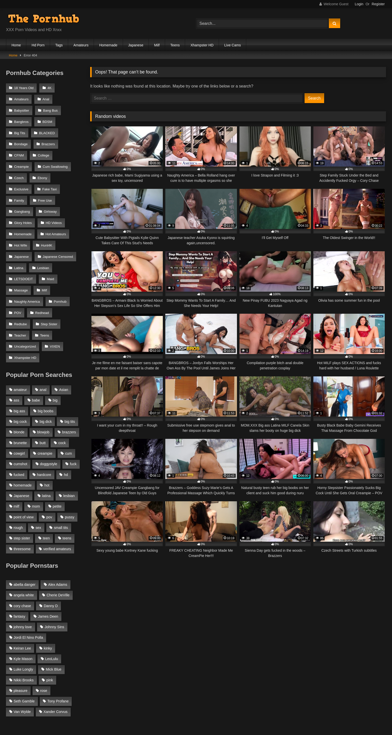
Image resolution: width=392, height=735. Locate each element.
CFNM (19, 149)
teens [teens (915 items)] (67, 493)
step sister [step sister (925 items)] (22, 493)
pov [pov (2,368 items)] (49, 471)
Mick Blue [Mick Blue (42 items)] (53, 624)
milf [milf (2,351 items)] (16, 461)
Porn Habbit (159, 707)
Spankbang (189, 707)
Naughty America (27, 272)
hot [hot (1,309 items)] (46, 439)
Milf (157, 45)
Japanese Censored (29, 241)
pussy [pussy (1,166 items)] (69, 471)
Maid (17, 261)
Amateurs (80, 45)
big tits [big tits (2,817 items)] (70, 376)
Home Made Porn (123, 707)
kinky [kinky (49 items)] (48, 602)
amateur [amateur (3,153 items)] (20, 344)
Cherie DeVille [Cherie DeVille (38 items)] (58, 549)
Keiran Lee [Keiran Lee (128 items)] (22, 602)
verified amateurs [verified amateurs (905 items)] (57, 503)
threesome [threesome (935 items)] (22, 503)
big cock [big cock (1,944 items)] (20, 376)
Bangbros (21, 118)
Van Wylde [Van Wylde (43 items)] (22, 666)
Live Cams (232, 45)
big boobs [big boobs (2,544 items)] (45, 365)
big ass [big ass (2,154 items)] (19, 365)
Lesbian (20, 251)
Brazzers (47, 139)
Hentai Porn (250, 707)
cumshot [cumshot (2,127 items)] (20, 418)
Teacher (50, 292)
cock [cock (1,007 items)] (62, 397)
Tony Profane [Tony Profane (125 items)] (58, 655)
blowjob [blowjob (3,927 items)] (43, 386)
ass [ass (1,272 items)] (16, 355)
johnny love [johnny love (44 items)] (23, 581)
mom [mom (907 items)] (36, 461)
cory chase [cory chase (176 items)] (22, 560)
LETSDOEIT (48, 251)
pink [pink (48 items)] (49, 634)
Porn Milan (89, 707)
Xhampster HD (201, 45)
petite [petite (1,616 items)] (57, 461)
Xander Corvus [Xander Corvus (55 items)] (55, 666)
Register (378, 4)
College (43, 149)
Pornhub (59, 272)
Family (47, 180)
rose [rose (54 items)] (43, 645)
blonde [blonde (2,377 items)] (19, 386)
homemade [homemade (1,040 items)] (23, 439)
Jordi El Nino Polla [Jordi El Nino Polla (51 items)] (28, 592)
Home (16, 45)
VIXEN (19, 312)
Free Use (21, 190)
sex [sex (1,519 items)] (38, 482)
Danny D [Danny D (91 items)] (51, 560)
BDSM (47, 118)
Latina (62, 241)
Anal (45, 98)
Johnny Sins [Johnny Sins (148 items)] (54, 581)
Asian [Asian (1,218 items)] (63, 344)
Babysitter (21, 108)
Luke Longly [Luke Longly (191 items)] (23, 624)
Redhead (41, 282)
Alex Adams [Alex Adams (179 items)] (57, 539)
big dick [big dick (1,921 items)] (46, 376)
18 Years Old (24, 88)
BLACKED (46, 128)
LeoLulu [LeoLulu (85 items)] (51, 613)
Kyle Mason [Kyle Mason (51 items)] (23, 613)
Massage (41, 261)
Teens (175, 45)
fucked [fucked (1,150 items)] (19, 429)
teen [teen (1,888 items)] (46, 493)
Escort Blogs (219, 707)
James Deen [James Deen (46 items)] (48, 570)
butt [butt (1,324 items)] (43, 397)
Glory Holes (49, 200)
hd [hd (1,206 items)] (66, 429)
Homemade (108, 45)
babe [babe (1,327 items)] (36, 355)
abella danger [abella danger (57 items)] (24, 539)
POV (17, 282)
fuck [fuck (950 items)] (73, 418)
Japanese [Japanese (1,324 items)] (21, 450)
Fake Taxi (21, 180)
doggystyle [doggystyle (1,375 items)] (48, 418)
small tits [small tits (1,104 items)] (61, 482)
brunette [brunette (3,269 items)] (20, 397)
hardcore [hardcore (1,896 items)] (44, 429)
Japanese (136, 45)
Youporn (305, 707)
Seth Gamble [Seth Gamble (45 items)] (24, 655)
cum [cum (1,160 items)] (68, 407)
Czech (19, 169)
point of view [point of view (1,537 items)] (24, 471)
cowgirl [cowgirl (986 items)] (19, 407)
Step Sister (22, 292)
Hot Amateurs (24, 220)
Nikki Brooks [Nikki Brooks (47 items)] (24, 634)
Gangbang (49, 190)
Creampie (21, 159)
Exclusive (67, 169)
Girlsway (20, 200)
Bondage (21, 139)
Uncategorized (47, 302)
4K (49, 88)
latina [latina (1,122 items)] (46, 450)
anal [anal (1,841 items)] (43, 344)
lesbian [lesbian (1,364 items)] (69, 450)
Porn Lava (279, 707)
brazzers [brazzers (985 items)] (69, 386)
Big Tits (19, 128)
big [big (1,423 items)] (55, 355)
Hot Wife (54, 220)
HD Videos (22, 210)
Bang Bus (49, 108)
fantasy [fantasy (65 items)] (19, 570)
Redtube (68, 282)
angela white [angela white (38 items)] (24, 549)
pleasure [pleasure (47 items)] (20, 645)
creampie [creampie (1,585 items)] (45, 407)
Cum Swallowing (54, 159)
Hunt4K (19, 231)
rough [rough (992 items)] (18, 482)
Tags (59, 45)
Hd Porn (38, 45)
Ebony (41, 169)
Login (359, 4)
